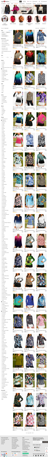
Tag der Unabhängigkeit (5, 40)
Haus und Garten (39, 3)
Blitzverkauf (16, 3)
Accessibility (3, 440)
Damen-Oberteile (4, 41)
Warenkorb (46, 448)
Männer (8, 3)
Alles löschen (10, 30)
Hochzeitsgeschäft (28, 3)
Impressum (3, 441)
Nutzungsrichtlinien (25, 447)
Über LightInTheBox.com (5, 439)
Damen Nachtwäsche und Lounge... (7, 51)
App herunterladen (46, 452)
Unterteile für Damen (5, 49)
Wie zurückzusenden (15, 440)
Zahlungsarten (14, 448)
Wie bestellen (14, 442)
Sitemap (2, 443)
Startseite (2, 28)
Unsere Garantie (14, 447)
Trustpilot (25, 451)
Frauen (12, 3)
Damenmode (6, 28)
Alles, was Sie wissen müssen (25, 440)
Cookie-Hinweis (24, 441)
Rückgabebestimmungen (26, 446)
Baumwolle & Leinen (5, 48)
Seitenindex (3, 442)
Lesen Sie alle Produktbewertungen (15, 444)
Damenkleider (4, 46)
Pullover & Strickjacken (5, 43)
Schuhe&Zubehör (21, 3)
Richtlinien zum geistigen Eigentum (26, 443)
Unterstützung (46, 455)
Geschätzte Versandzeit (15, 446)
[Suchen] (14, 1)
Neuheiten (34, 3)
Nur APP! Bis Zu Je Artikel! (25, 1)
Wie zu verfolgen (14, 441)
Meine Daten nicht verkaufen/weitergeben (25, 449)
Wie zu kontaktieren (15, 439)
